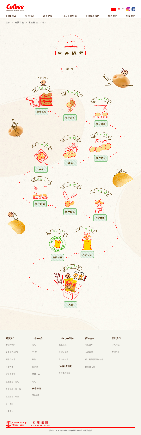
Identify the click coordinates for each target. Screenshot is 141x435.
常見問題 (116, 345)
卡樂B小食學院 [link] (69, 16)
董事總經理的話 (12, 352)
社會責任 (9, 411)
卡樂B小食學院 (66, 338)
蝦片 (34, 382)
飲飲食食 (62, 345)
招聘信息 (89, 338)
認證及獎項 (10, 374)
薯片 (34, 345)
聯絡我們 (116, 338)
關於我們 (19, 22)
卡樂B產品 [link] (11, 16)
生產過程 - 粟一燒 (13, 389)
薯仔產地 (9, 404)
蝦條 (34, 359)
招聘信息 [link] (29, 16)
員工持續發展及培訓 (94, 359)
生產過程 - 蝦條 (12, 397)
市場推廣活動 (92, 16)
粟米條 (35, 367)
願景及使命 (10, 359)
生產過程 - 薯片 (12, 382)
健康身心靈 (90, 367)
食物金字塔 (63, 352)
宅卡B (34, 352)
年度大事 (9, 367)
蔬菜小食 (36, 374)
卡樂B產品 (37, 338)
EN (123, 9)
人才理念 (89, 352)
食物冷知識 (63, 359)
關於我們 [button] (112, 16)
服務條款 (88, 430)
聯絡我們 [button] (130, 16)
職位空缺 (89, 345)
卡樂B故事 (10, 345)
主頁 (8, 22)
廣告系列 (36, 395)
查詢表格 (116, 352)
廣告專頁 (47, 16)
